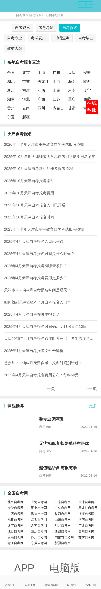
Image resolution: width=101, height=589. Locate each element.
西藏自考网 (63, 531)
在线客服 (92, 106)
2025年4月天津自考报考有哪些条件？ (35, 266)
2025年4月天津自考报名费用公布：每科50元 (41, 375)
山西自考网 (15, 514)
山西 (56, 81)
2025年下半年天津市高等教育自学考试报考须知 (44, 229)
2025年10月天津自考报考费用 (29, 193)
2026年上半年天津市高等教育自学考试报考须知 (44, 144)
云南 (26, 108)
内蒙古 (58, 108)
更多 (93, 406)
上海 (41, 73)
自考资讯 (22, 28)
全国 (11, 73)
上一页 (48, 388)
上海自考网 (39, 502)
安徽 (87, 73)
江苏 (56, 99)
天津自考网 (86, 502)
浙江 (11, 90)
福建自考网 (15, 519)
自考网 (20, 15)
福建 (26, 90)
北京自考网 (15, 502)
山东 (56, 90)
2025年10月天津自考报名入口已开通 (34, 205)
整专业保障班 (51, 419)
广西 (41, 99)
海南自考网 (39, 514)
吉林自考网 (63, 508)
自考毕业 (85, 38)
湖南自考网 (39, 525)
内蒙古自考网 (64, 537)
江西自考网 (39, 519)
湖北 (11, 81)
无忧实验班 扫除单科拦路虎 (64, 443)
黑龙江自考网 (88, 508)
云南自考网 (15, 537)
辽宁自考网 (15, 525)
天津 (72, 73)
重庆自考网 (39, 531)
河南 (72, 90)
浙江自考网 (86, 514)
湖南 (11, 99)
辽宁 (87, 90)
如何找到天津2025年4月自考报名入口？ (37, 302)
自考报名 (35, 15)
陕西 (87, 81)
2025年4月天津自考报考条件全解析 (33, 351)
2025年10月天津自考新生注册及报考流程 (38, 169)
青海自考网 (15, 543)
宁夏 (11, 117)
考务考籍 (46, 28)
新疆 (26, 117)
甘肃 (72, 108)
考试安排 (38, 38)
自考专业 (14, 38)
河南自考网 (86, 519)
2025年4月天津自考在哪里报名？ (32, 314)
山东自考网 (63, 519)
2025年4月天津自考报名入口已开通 (33, 241)
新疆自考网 (63, 543)
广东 (56, 73)
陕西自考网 (63, 514)
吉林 (26, 81)
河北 (26, 99)
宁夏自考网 (39, 543)
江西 (41, 90)
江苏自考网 (15, 531)
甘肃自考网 (86, 537)
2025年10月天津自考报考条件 (29, 181)
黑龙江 (43, 81)
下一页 (90, 388)
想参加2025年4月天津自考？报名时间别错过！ (43, 363)
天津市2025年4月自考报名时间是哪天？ (37, 290)
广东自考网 (63, 502)
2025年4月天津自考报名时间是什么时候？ (39, 254)
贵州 (11, 108)
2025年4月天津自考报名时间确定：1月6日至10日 (45, 326)
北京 (26, 73)
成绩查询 (62, 38)
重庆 (72, 99)
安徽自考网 (15, 508)
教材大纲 (14, 48)
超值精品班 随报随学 (58, 468)
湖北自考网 (39, 508)
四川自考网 (39, 537)
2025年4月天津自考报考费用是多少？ (35, 278)
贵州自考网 (86, 531)
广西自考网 (86, 525)
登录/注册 (85, 5)
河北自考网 (63, 525)
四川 (41, 108)
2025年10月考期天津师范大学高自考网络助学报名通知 (50, 157)
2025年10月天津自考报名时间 (29, 217)
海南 (72, 81)
